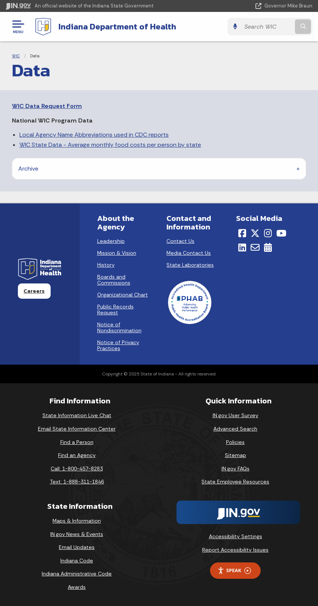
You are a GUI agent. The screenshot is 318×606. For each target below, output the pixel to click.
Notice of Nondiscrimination (119, 327)
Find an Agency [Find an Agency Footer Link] (77, 455)
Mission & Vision (116, 253)
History (106, 264)
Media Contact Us (188, 253)
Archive (28, 168)
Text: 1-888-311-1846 (77, 481)
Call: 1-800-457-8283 (77, 468)
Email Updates (77, 547)
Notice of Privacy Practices (118, 345)
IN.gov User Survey (235, 415)
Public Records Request (115, 309)
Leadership (111, 241)
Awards (77, 587)
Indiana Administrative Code (77, 573)
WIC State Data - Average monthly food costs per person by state (110, 145)
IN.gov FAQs (235, 468)
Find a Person (76, 442)
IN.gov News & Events (76, 534)
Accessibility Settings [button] (235, 536)
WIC (16, 55)
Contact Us (180, 241)
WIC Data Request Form (47, 106)
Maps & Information (77, 520)
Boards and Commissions (113, 279)
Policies (235, 442)
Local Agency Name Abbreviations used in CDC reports (94, 135)
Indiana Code (76, 560)
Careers (34, 291)
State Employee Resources (235, 481)
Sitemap (235, 455)
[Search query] (267, 26)
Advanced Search (235, 428)
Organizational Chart (122, 294)
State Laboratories (190, 264)
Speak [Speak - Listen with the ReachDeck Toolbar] (234, 570)
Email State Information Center (77, 428)
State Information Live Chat (76, 415)
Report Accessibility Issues (235, 549)
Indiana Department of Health (117, 26)
